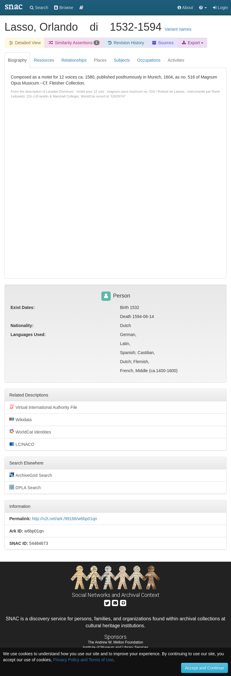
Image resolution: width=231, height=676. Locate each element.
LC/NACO (21, 444)
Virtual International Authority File (43, 407)
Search (39, 7)
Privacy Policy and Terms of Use (83, 659)
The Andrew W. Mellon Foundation (115, 642)
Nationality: (22, 325)
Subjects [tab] (122, 60)
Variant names (178, 29)
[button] (203, 7)
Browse (63, 7)
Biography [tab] (17, 60)
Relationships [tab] (74, 60)
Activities (176, 60)
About (185, 7)
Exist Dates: (23, 307)
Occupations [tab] (149, 60)
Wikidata (20, 419)
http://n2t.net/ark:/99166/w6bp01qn (64, 518)
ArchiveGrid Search (30, 475)
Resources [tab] (44, 60)
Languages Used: (28, 334)
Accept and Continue (204, 667)
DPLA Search (25, 487)
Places (100, 60)
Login (220, 7)
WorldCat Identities (30, 431)
